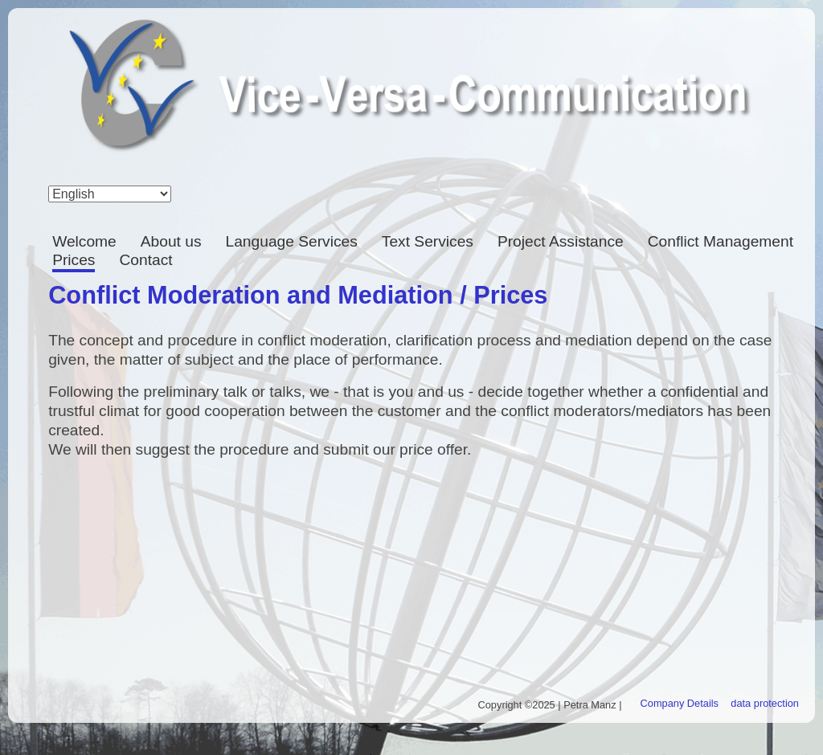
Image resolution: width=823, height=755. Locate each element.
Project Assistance (560, 241)
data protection (765, 703)
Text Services (427, 241)
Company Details (680, 703)
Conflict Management (720, 241)
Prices (73, 259)
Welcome (84, 241)
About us (171, 241)
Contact (145, 259)
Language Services (292, 241)
